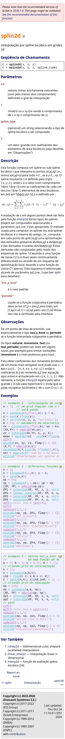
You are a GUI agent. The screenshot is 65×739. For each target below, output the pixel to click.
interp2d (22, 219)
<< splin (6, 683)
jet (35, 503)
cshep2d (13, 646)
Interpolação (32, 683)
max (17, 436)
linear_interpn (24, 493)
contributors (18, 734)
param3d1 (9, 449)
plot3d (8, 443)
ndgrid (25, 429)
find (16, 576)
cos (12, 416)
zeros (14, 579)
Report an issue (13, 674)
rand (13, 476)
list (28, 449)
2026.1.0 (18, 11)
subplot (9, 509)
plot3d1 (9, 513)
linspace (16, 413)
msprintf (20, 453)
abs (24, 436)
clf (5, 439)
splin (57, 272)
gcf (5, 503)
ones (44, 449)
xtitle (8, 456)
